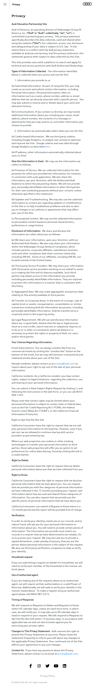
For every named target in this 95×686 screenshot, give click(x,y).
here (47, 146)
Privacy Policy (47, 675)
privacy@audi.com (64, 363)
